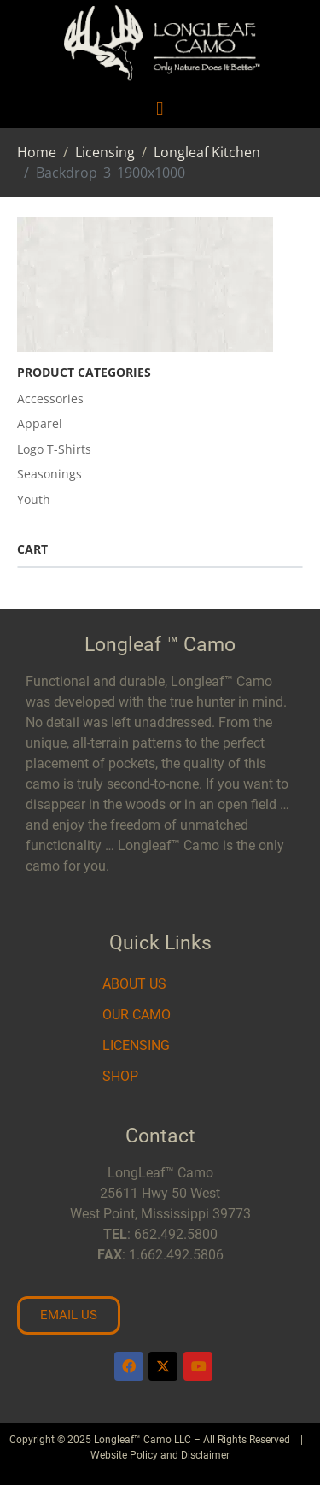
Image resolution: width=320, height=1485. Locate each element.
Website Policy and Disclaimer (160, 1455)
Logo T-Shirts (54, 449)
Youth (33, 499)
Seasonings (49, 474)
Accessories (50, 398)
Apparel (39, 423)
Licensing (136, 1045)
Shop (120, 1076)
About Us (134, 984)
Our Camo (136, 1015)
